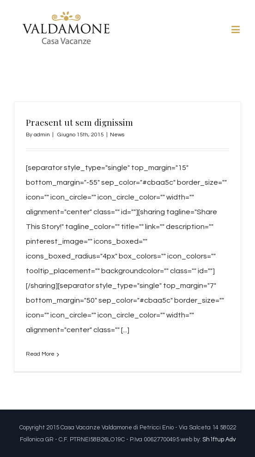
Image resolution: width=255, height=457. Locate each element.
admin (42, 135)
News (117, 135)
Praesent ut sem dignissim (79, 122)
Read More (40, 354)
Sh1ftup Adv (219, 439)
